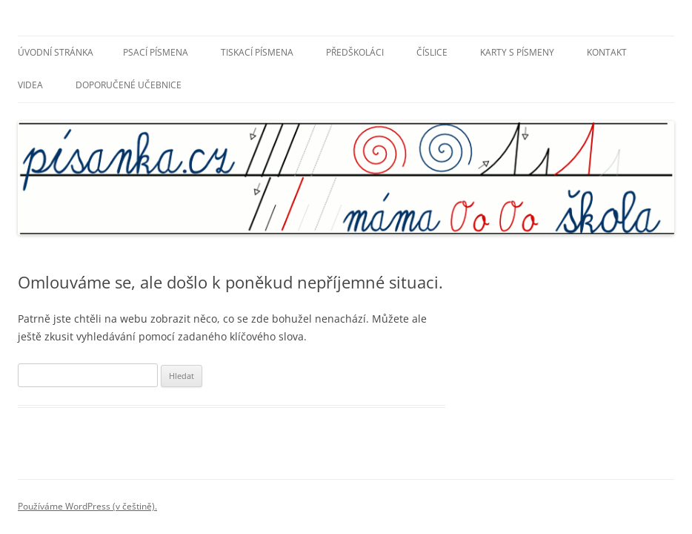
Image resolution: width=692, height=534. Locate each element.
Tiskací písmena (257, 52)
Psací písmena (155, 52)
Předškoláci (355, 52)
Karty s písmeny (517, 52)
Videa (30, 85)
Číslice (432, 52)
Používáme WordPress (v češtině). (87, 506)
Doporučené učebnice (129, 85)
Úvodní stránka (55, 52)
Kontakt (607, 52)
